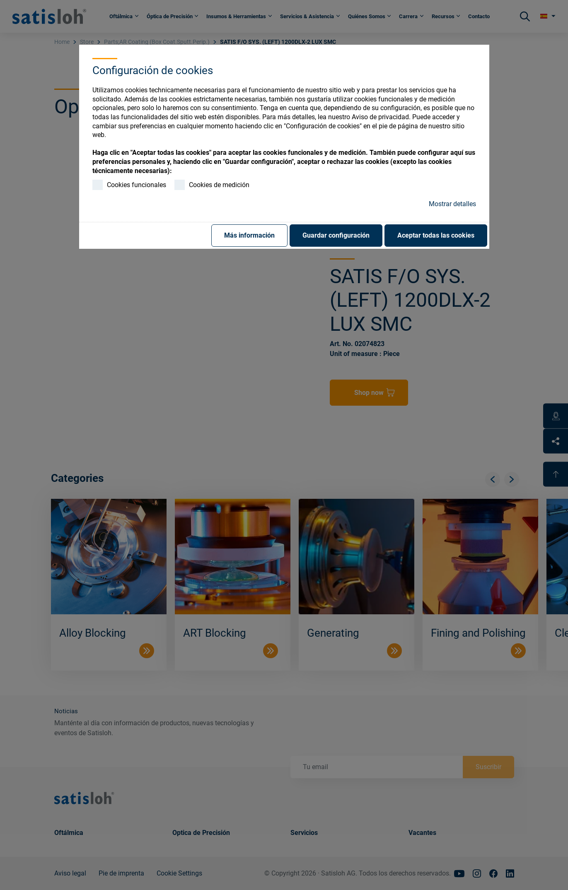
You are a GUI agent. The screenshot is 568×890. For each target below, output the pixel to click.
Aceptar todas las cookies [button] (435, 235)
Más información (249, 235)
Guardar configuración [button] (336, 235)
